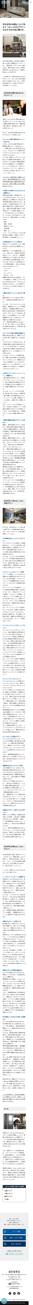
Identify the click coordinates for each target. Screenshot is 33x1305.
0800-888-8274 (14, 1288)
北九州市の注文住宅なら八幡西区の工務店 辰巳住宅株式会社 (14, 1299)
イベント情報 (16, 1231)
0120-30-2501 (15, 1284)
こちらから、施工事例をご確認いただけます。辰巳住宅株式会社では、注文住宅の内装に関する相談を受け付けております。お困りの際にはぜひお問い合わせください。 (14, 181)
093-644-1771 (14, 1276)
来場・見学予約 (16, 1244)
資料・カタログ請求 (16, 1238)
